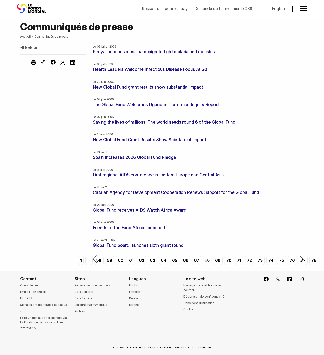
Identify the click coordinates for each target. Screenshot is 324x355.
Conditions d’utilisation (198, 303)
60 (120, 260)
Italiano (134, 304)
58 (98, 260)
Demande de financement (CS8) (224, 8)
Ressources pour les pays (166, 8)
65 (174, 260)
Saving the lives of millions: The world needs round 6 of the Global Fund (164, 122)
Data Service (83, 298)
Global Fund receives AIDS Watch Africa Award (139, 210)
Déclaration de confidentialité (203, 296)
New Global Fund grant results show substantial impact (148, 87)
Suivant (302, 259)
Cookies (189, 309)
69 (217, 260)
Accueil (25, 36)
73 (260, 260)
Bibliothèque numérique (91, 304)
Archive (80, 311)
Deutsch (135, 298)
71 (239, 260)
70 (228, 260)
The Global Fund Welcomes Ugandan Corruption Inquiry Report (156, 104)
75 (281, 260)
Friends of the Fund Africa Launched (129, 227)
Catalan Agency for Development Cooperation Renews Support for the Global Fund (176, 192)
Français (135, 291)
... (89, 260)
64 (163, 260)
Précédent (95, 259)
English (278, 8)
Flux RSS (26, 298)
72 (249, 260)
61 (131, 260)
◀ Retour (28, 47)
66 (185, 260)
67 (196, 260)
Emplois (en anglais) (34, 291)
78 (314, 260)
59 (109, 260)
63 (152, 260)
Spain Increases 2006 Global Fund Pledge (134, 157)
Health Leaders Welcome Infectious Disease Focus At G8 (150, 69)
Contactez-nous (31, 285)
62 (141, 260)
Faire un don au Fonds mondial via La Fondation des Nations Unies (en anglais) (43, 322)
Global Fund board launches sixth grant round (138, 245)
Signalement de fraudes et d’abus (43, 304)
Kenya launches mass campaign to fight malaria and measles (154, 51)
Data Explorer (84, 291)
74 (270, 260)
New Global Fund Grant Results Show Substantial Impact (149, 139)
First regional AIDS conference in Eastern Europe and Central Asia (158, 174)
